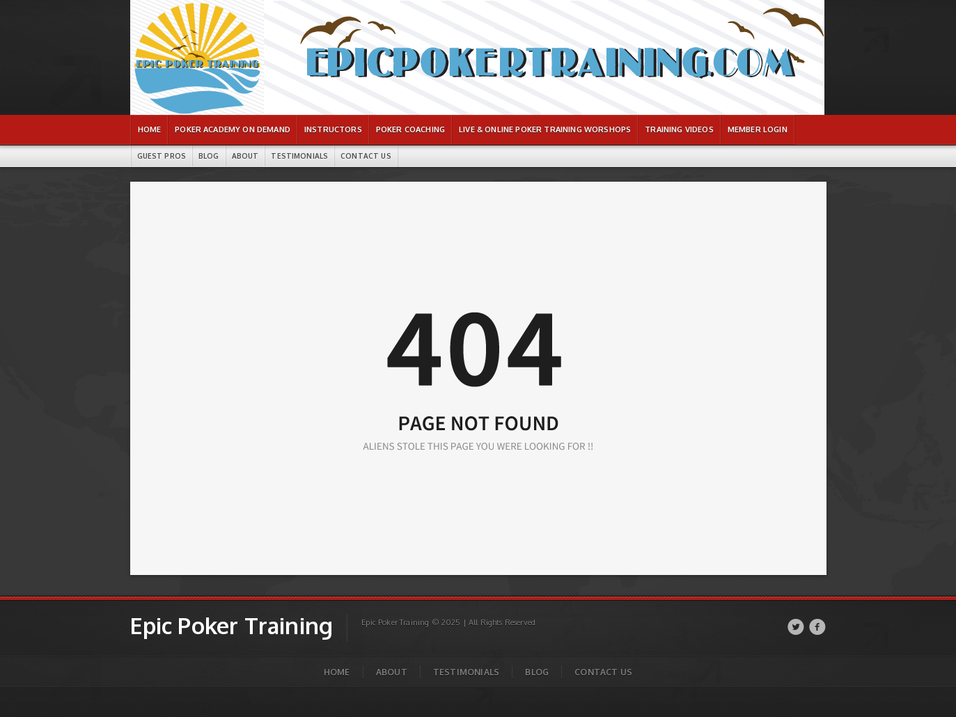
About (391, 672)
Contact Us (603, 672)
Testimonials (466, 672)
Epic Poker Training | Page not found (188, 7)
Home (337, 672)
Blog (537, 672)
